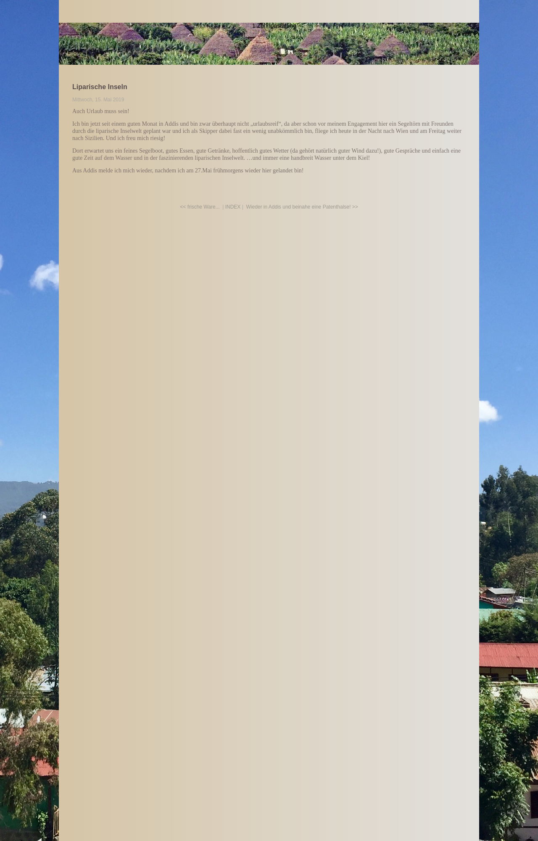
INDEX (233, 207)
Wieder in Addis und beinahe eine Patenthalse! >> (302, 207)
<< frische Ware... (199, 207)
